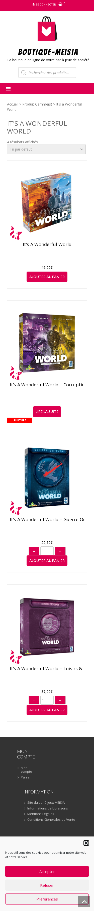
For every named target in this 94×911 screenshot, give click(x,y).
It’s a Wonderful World (47, 244)
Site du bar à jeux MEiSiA (46, 803)
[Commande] (46, 149)
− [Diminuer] (34, 551)
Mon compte (26, 770)
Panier (26, 777)
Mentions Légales (40, 814)
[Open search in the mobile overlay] (47, 73)
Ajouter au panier (47, 277)
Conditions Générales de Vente (51, 820)
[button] (86, 842)
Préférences (47, 898)
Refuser (47, 885)
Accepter (47, 871)
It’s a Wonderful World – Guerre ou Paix (47, 519)
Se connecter (46, 4)
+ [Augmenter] (60, 551)
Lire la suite (47, 411)
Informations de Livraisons (47, 808)
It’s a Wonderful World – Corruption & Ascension (47, 385)
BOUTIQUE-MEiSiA (48, 52)
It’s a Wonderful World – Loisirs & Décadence (47, 668)
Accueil (12, 104)
